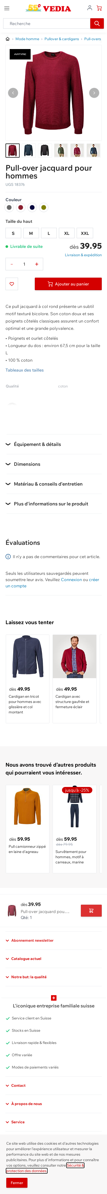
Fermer (17, 1182)
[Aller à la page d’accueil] (7, 39)
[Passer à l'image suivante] (94, 93)
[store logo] (48, 7)
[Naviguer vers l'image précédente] (13, 93)
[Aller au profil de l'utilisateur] (89, 7)
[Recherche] (97, 23)
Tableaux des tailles (24, 370)
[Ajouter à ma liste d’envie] (11, 284)
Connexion (71, 579)
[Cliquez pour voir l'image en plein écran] (54, 93)
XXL (85, 233)
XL (66, 233)
